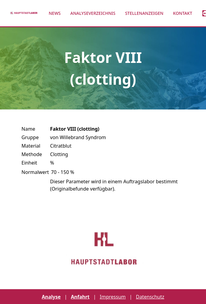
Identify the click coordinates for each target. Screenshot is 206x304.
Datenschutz (150, 296)
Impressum (113, 296)
